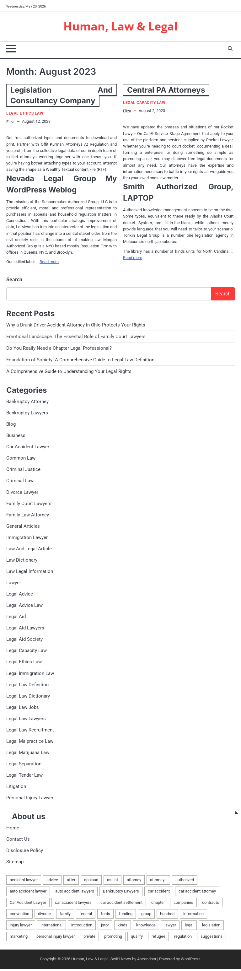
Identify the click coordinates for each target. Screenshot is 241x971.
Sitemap (15, 864)
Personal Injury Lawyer (29, 800)
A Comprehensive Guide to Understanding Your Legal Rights (68, 372)
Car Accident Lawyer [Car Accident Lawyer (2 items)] (28, 904)
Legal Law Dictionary (28, 697)
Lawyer (13, 584)
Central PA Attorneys (166, 90)
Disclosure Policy (24, 852)
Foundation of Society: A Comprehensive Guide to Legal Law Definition (80, 360)
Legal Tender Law (24, 777)
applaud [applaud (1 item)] (91, 882)
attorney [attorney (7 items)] (134, 882)
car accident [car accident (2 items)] (159, 893)
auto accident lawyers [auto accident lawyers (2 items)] (74, 893)
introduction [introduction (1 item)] (81, 927)
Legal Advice (19, 595)
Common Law (20, 459)
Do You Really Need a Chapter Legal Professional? (59, 348)
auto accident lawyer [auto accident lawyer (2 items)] (28, 893)
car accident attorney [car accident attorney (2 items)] (197, 893)
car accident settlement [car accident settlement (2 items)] (121, 904)
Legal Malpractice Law (29, 743)
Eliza (10, 122)
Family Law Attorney (27, 516)
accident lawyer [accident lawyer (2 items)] (24, 882)
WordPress (191, 961)
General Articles (23, 527)
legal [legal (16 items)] (189, 927)
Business (15, 436)
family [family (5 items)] (65, 916)
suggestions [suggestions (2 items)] (211, 938)
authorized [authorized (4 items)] (184, 882)
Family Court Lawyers (28, 504)
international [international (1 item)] (51, 927)
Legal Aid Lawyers (25, 629)
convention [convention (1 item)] (19, 916)
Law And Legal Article (29, 550)
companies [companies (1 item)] (183, 904)
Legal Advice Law (24, 606)
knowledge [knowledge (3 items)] (146, 927)
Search (14, 280)
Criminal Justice (23, 470)
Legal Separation (23, 766)
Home (12, 830)
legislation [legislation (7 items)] (211, 927)
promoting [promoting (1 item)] (113, 938)
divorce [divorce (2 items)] (44, 916)
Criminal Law (20, 481)
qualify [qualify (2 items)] (137, 938)
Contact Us (18, 841)
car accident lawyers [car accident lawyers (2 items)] (73, 904)
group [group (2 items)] (146, 916)
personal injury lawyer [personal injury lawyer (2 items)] (55, 938)
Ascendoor (146, 961)
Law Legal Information (29, 572)
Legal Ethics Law (24, 114)
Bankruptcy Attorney (27, 402)
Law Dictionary (21, 561)
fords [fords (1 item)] (105, 916)
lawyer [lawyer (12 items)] (170, 927)
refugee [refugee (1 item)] (158, 938)
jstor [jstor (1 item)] (105, 927)
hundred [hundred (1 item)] (167, 916)
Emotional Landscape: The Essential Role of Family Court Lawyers (76, 337)
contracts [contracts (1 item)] (210, 904)
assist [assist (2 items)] (112, 882)
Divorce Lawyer (22, 493)
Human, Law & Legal (120, 26)
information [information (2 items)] (193, 916)
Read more (49, 262)
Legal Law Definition (27, 686)
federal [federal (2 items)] (85, 916)
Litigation (16, 788)
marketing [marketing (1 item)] (19, 938)
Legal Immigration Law (30, 675)
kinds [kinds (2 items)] (122, 927)
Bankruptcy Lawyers (27, 413)
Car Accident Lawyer (27, 447)
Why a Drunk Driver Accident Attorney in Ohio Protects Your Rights (75, 325)
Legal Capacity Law (144, 103)
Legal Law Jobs (22, 709)
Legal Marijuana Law (27, 754)
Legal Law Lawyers (26, 720)
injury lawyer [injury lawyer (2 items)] (21, 927)
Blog (11, 425)
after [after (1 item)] (71, 882)
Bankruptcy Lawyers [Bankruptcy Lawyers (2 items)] (121, 893)
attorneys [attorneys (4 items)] (158, 882)
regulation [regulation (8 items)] (183, 938)
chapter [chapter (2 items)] (158, 904)
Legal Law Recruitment (30, 732)
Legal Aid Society (24, 641)
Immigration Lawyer (27, 538)
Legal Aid (16, 618)
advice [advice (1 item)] (52, 882)
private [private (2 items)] (89, 938)
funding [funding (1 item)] (125, 916)
